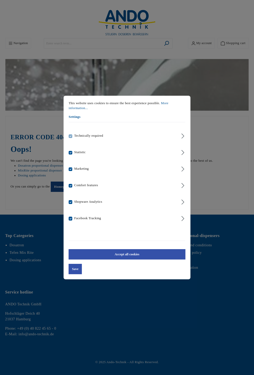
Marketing (81, 168)
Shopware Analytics (88, 201)
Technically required (88, 135)
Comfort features (86, 185)
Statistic (80, 152)
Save (75, 269)
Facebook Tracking (87, 218)
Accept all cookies (127, 254)
